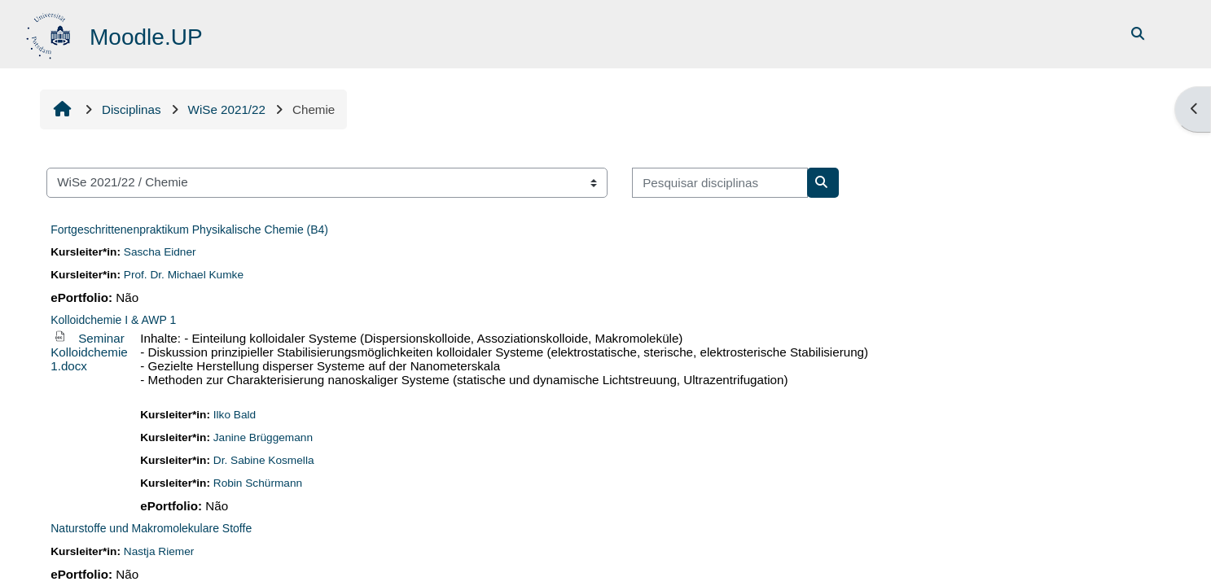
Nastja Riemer (159, 551)
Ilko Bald (234, 415)
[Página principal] (50, 33)
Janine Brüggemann (263, 437)
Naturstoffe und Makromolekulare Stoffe (151, 528)
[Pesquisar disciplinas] (720, 183)
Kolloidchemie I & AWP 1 (113, 319)
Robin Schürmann (257, 483)
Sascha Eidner (160, 252)
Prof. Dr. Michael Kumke (184, 275)
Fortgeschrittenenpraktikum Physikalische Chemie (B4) (189, 229)
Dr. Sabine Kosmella (263, 460)
